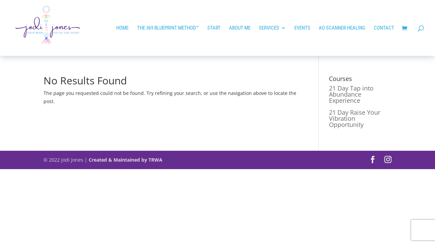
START (214, 28)
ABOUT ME (239, 28)
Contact (384, 28)
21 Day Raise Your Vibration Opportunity (354, 118)
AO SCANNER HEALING (342, 28)
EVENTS (302, 28)
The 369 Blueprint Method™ (168, 28)
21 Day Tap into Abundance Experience (351, 94)
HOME (122, 28)
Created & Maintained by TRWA (125, 160)
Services (269, 28)
